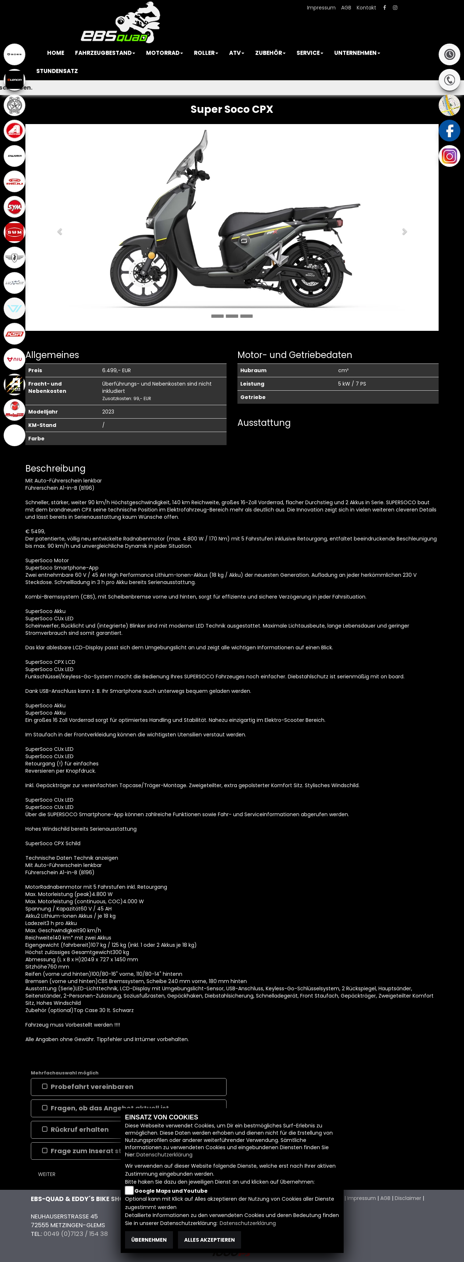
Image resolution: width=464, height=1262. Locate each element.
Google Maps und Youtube (171, 1191)
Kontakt (366, 7)
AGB (346, 7)
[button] (105, 53)
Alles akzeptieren (209, 1239)
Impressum (321, 7)
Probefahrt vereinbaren (92, 1086)
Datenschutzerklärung (164, 1154)
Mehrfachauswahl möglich (65, 1073)
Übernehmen (149, 1239)
